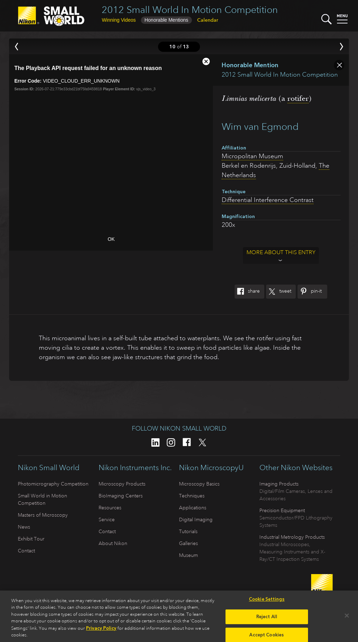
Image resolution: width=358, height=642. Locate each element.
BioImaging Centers (121, 496)
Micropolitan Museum (252, 156)
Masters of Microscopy (43, 515)
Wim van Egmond (260, 126)
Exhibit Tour (31, 539)
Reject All (266, 619)
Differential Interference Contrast (268, 200)
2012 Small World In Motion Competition (190, 9)
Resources (110, 507)
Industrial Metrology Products (292, 537)
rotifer (298, 98)
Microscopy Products (122, 484)
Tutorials (188, 531)
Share (247, 292)
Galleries (188, 543)
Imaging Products (279, 484)
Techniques (192, 496)
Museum (188, 555)
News (24, 527)
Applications (192, 507)
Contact (26, 550)
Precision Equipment (282, 510)
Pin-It (310, 292)
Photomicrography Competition (53, 484)
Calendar (207, 20)
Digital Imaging (196, 519)
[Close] (347, 618)
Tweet (278, 292)
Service (107, 519)
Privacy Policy (101, 630)
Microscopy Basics (199, 484)
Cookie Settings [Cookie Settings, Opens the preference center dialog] (267, 601)
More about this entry (280, 252)
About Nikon (113, 543)
